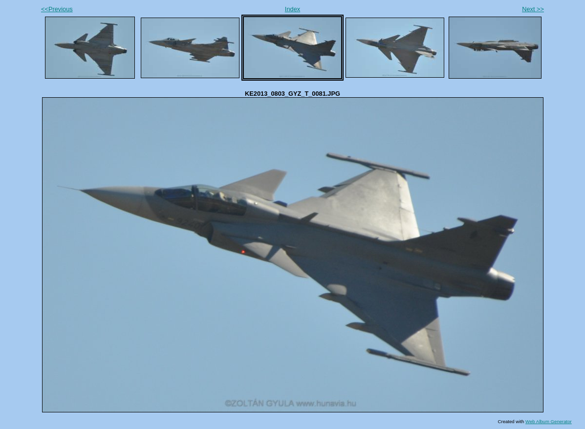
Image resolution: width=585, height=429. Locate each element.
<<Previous (57, 9)
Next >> (533, 9)
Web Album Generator (548, 421)
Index (292, 9)
